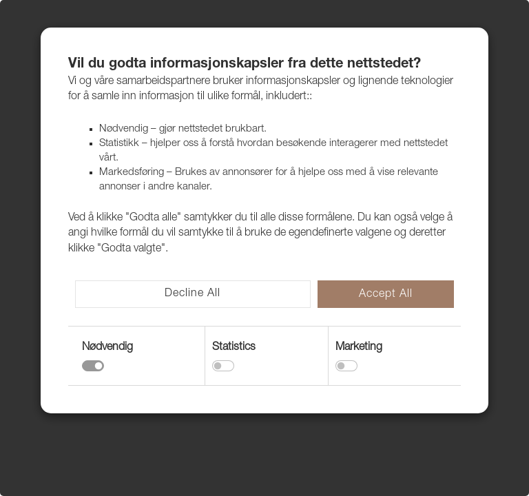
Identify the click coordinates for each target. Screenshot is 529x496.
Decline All (192, 294)
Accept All (386, 294)
